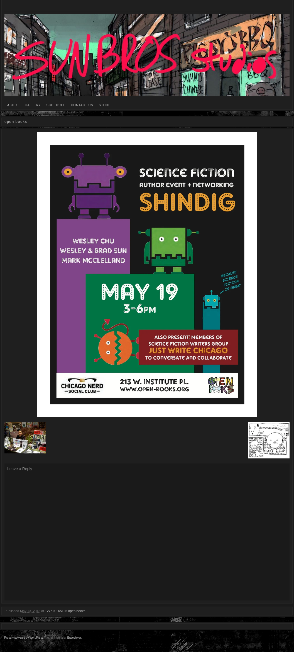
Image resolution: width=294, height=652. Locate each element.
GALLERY (33, 105)
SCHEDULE (55, 105)
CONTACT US (82, 105)
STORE (105, 105)
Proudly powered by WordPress (23, 637)
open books (76, 611)
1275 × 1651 (54, 611)
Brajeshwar (74, 637)
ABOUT (13, 105)
